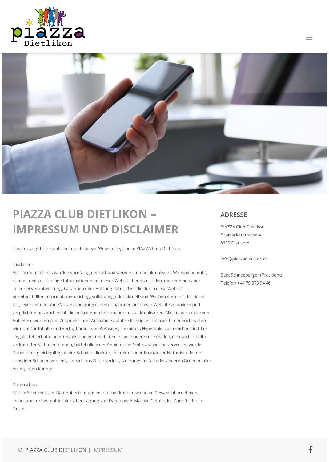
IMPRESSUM (107, 449)
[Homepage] (44, 43)
